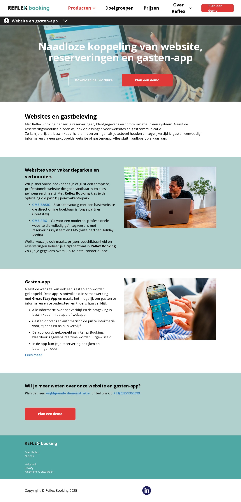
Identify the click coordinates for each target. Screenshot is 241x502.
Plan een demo (215, 8)
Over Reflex (181, 8)
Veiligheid (30, 464)
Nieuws (29, 456)
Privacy (29, 468)
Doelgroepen (119, 8)
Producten (81, 8)
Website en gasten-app (35, 21)
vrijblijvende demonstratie (68, 393)
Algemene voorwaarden (39, 471)
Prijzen (151, 8)
